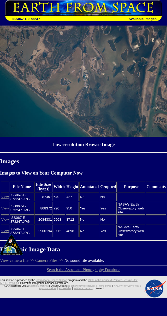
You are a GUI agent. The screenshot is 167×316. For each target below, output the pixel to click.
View (5, 197)
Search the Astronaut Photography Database (83, 270)
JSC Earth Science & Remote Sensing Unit (113, 280)
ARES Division (8, 283)
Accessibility (65, 288)
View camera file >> (17, 260)
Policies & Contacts (83, 288)
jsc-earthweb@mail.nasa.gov (81, 285)
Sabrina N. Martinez (38, 285)
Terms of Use (104, 285)
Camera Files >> (49, 260)
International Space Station (51, 280)
